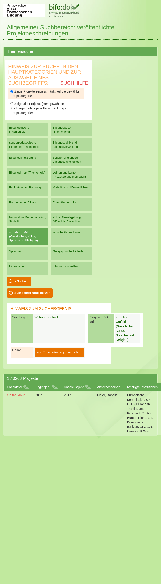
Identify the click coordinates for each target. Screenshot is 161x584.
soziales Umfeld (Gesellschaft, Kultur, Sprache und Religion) (23, 236)
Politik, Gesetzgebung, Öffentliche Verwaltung (67, 219)
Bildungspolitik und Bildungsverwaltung (65, 144)
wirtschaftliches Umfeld (67, 232)
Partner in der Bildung (23, 202)
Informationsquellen (65, 266)
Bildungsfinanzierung (22, 157)
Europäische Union (65, 202)
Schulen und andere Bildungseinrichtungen (67, 159)
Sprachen (15, 251)
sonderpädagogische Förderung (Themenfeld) (24, 144)
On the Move (16, 395)
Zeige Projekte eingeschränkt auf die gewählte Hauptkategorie (44, 94)
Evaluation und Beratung (25, 187)
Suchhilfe (74, 83)
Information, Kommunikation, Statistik (27, 219)
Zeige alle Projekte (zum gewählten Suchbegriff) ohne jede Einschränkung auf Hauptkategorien (39, 108)
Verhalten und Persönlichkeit (71, 187)
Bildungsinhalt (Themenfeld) (27, 172)
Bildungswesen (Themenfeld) (62, 129)
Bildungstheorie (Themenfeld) (19, 129)
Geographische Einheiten (69, 251)
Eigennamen (17, 266)
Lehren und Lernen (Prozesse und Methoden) (69, 174)
